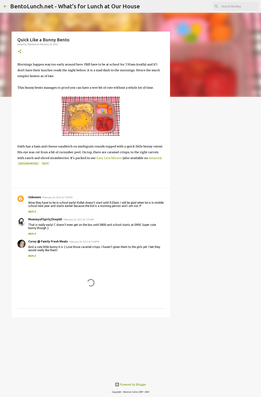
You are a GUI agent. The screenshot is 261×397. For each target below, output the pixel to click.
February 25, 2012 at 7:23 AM (79, 219)
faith (45, 163)
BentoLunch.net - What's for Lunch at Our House (75, 6)
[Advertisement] (90, 348)
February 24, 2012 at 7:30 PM (57, 197)
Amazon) (155, 158)
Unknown (34, 197)
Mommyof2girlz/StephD (45, 219)
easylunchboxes (28, 163)
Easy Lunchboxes (109, 158)
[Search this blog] (239, 6)
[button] (19, 51)
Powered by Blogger (130, 384)
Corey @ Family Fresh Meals (48, 241)
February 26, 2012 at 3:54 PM (84, 241)
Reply (32, 211)
